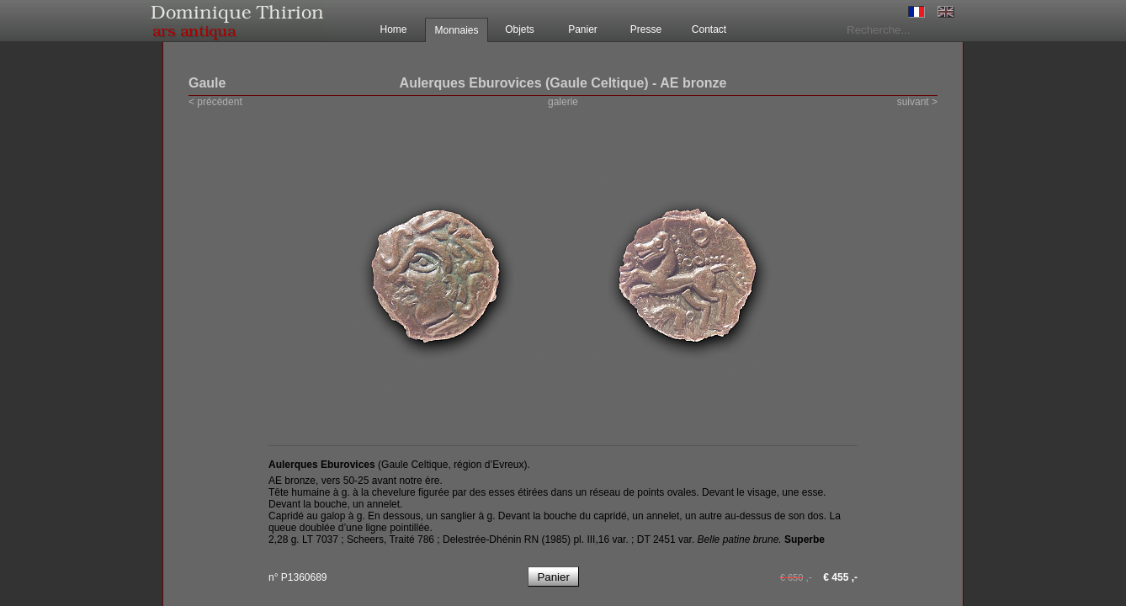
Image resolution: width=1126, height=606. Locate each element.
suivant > (917, 102)
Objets (519, 29)
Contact (709, 29)
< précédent (215, 102)
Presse (645, 29)
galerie (563, 102)
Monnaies (456, 30)
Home (393, 29)
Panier (583, 29)
